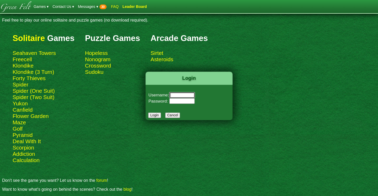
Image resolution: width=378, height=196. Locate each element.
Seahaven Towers (34, 53)
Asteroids (162, 59)
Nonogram (98, 59)
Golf (18, 129)
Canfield (23, 110)
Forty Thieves (29, 78)
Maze (19, 122)
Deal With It (27, 141)
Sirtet (157, 53)
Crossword (98, 66)
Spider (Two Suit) (34, 97)
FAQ (115, 6)
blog (127, 189)
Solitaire (29, 38)
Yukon (20, 103)
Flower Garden (31, 116)
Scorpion (23, 148)
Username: (160, 95)
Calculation (26, 160)
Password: (159, 101)
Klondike (23, 66)
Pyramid (23, 135)
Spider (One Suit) (34, 91)
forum (101, 180)
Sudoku (94, 72)
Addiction (24, 154)
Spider (20, 84)
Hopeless (96, 53)
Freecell (22, 59)
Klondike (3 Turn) (33, 72)
